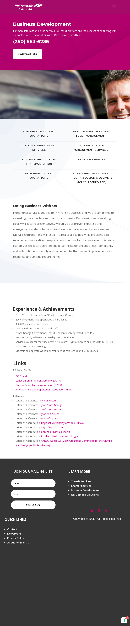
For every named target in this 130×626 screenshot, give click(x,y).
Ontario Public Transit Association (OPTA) (38, 385)
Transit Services (81, 481)
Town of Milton (47, 400)
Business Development (85, 490)
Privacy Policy (15, 538)
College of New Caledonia (55, 431)
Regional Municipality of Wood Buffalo (62, 422)
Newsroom (14, 533)
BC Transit (21, 376)
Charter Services (81, 485)
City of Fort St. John (52, 427)
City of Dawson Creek (51, 409)
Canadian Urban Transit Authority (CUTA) (38, 380)
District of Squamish (50, 418)
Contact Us (27, 54)
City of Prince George (50, 405)
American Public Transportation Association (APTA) (44, 389)
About (11, 542)
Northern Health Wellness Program (60, 436)
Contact (12, 529)
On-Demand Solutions (85, 494)
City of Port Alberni (49, 414)
